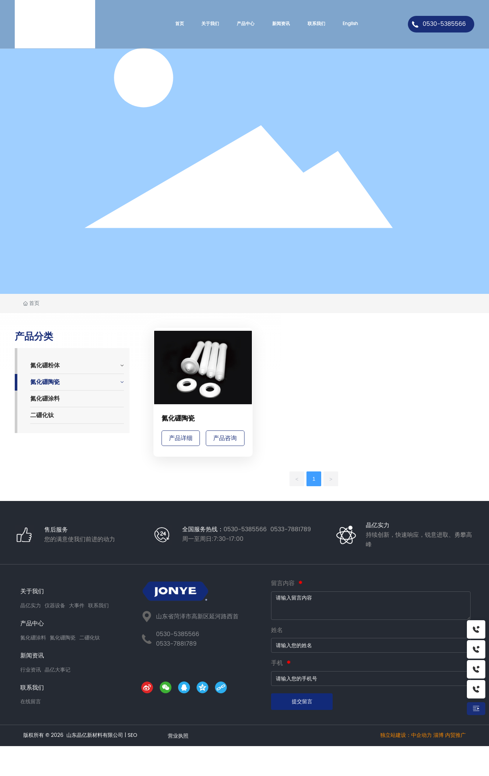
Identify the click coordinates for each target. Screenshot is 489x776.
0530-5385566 (444, 24)
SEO (132, 735)
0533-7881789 (176, 644)
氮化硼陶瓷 (178, 418)
